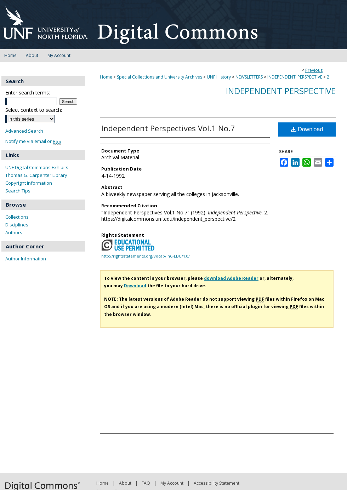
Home (106, 77)
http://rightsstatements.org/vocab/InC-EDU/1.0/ (145, 256)
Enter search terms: (27, 92)
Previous (314, 70)
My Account (171, 483)
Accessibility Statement (216, 483)
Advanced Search (24, 131)
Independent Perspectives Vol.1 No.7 (168, 128)
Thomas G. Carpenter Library (36, 175)
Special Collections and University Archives (159, 77)
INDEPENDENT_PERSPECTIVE (294, 77)
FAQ (146, 483)
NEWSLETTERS (249, 77)
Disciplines (16, 224)
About (125, 483)
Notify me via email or (33, 141)
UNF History (219, 77)
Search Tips (17, 191)
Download (307, 129)
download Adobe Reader (231, 278)
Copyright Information (28, 183)
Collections (17, 217)
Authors (13, 232)
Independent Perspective (281, 91)
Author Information (25, 258)
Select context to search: (33, 109)
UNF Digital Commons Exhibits (36, 167)
